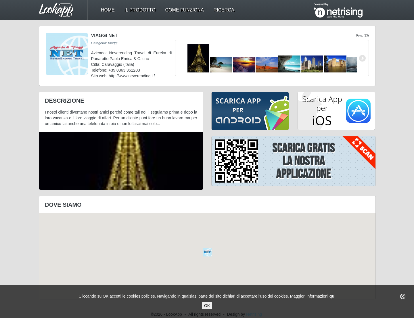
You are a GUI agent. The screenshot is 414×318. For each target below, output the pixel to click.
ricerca (224, 9)
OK (207, 305)
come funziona (184, 9)
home (108, 9)
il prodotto (140, 9)
